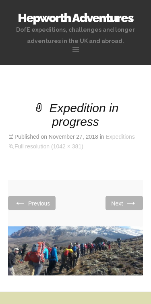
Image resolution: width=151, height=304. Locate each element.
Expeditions (120, 137)
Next (124, 203)
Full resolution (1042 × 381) (48, 146)
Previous (32, 203)
